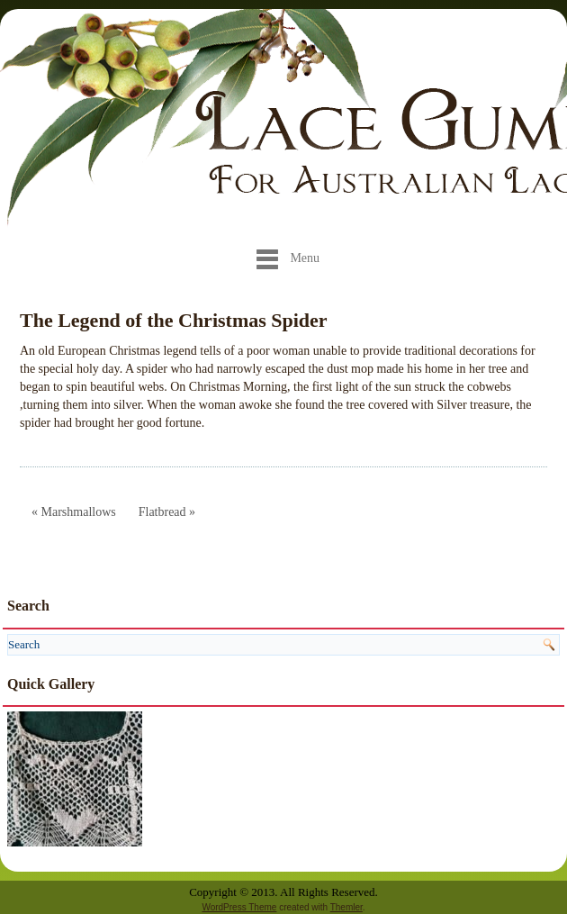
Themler (346, 907)
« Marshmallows (74, 512)
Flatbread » (167, 512)
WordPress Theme (239, 907)
